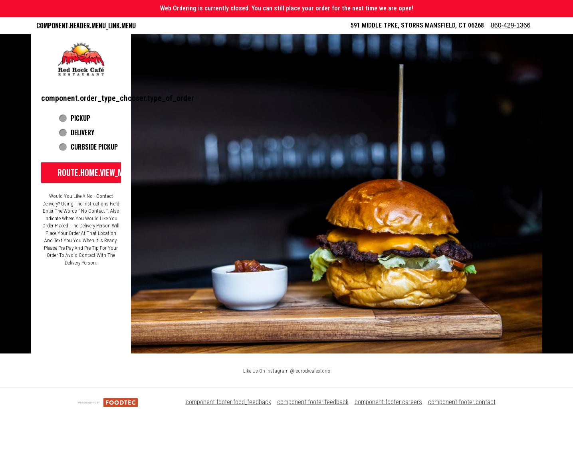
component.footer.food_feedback (228, 428)
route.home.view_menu (96, 199)
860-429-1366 (519, 55)
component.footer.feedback (313, 428)
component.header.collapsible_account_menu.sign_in (353, 42)
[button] (81, 85)
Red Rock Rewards (239, 42)
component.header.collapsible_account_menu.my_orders (119, 42)
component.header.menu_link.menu (86, 25)
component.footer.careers (388, 428)
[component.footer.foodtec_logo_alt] (108, 428)
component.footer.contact (462, 428)
